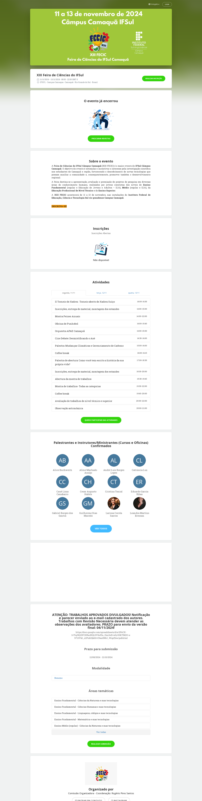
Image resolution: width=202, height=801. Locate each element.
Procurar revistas (101, 138)
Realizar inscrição (153, 78)
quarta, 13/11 (134, 293)
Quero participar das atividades (101, 420)
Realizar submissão (101, 744)
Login (167, 4)
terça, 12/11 (102, 293)
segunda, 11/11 (68, 293)
